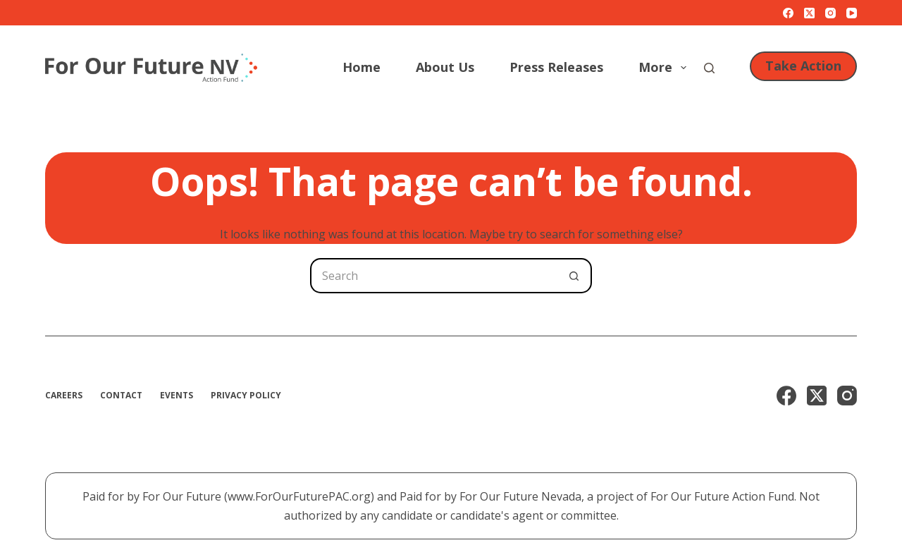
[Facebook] (788, 13)
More (665, 67)
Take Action (803, 65)
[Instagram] (830, 13)
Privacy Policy (246, 395)
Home (361, 67)
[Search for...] (433, 275)
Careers (63, 395)
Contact (121, 395)
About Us (445, 67)
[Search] (709, 68)
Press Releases (556, 67)
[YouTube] (851, 13)
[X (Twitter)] (809, 13)
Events (176, 395)
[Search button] (574, 275)
